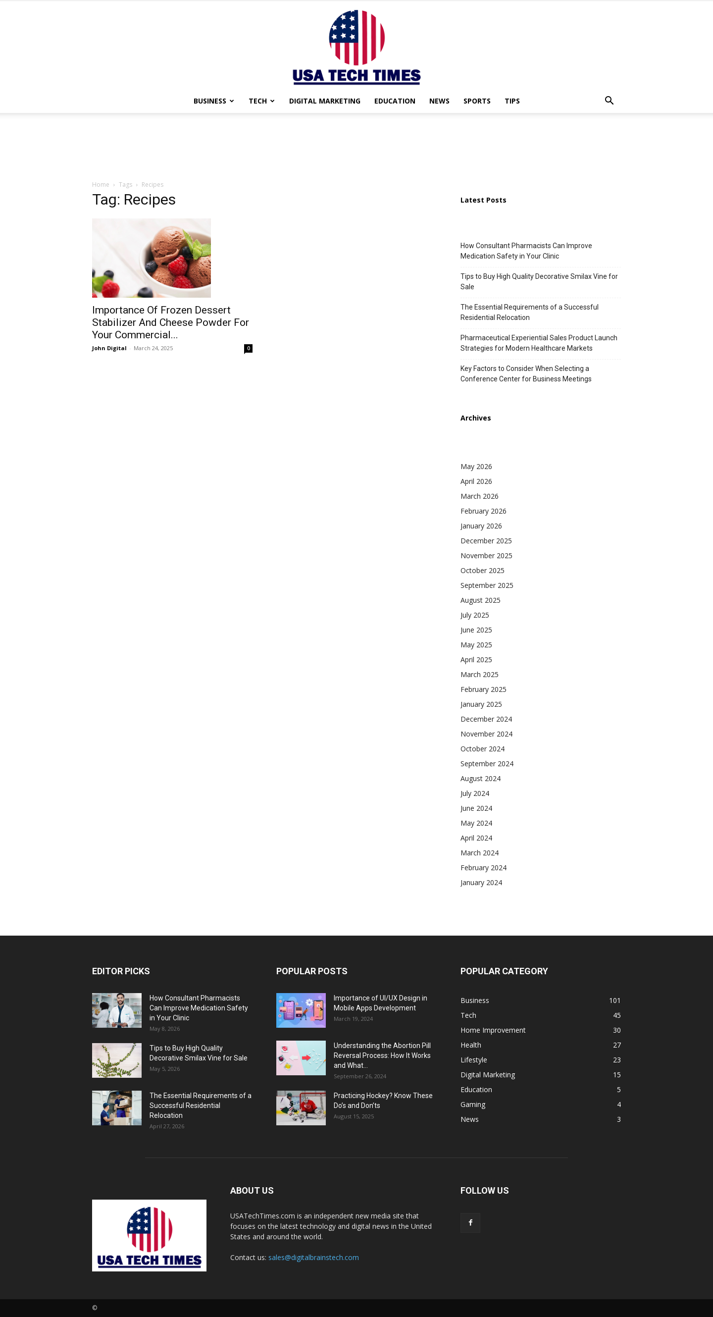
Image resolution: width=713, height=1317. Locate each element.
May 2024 (476, 823)
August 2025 (480, 600)
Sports (477, 100)
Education (394, 100)
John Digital (109, 348)
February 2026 (483, 511)
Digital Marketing (324, 100)
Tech (262, 100)
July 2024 (474, 793)
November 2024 (486, 733)
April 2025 (476, 659)
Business (214, 100)
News (439, 100)
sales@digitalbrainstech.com (313, 1257)
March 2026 (479, 496)
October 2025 (482, 570)
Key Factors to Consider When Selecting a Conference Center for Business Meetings (526, 374)
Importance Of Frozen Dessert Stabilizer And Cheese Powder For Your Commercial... (170, 322)
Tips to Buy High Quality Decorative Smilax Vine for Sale (539, 281)
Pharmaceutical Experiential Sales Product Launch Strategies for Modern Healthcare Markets (538, 343)
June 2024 (476, 808)
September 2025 (486, 585)
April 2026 (476, 481)
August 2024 (480, 778)
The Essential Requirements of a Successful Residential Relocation (529, 312)
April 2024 (476, 838)
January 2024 (481, 882)
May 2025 (476, 644)
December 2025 (486, 540)
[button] (609, 101)
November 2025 (486, 555)
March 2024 (479, 852)
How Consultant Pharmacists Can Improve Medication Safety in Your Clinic (526, 251)
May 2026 (476, 466)
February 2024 (483, 867)
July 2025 (474, 615)
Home (100, 184)
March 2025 (479, 674)
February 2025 (483, 689)
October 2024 (482, 748)
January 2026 (481, 525)
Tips (512, 100)
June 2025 (476, 629)
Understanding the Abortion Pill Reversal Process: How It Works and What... (382, 1055)
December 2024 (486, 719)
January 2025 (481, 704)
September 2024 (486, 763)
